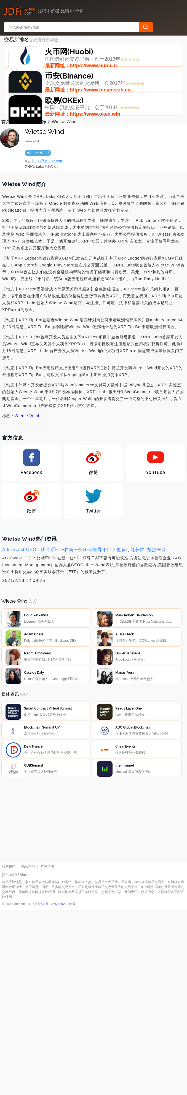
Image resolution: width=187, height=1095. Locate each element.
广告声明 (47, 1051)
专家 (42, 182)
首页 (5, 182)
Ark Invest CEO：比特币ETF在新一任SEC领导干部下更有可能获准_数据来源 (84, 610)
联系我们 (8, 1051)
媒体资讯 (24, 182)
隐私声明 (28, 1051)
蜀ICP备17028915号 (60, 1089)
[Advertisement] (94, 1002)
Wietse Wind (27, 476)
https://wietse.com (47, 221)
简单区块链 (36, 1089)
